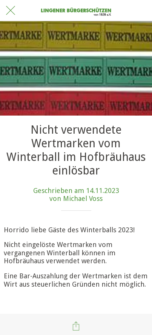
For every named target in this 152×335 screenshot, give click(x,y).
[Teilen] (76, 326)
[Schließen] (10, 10)
